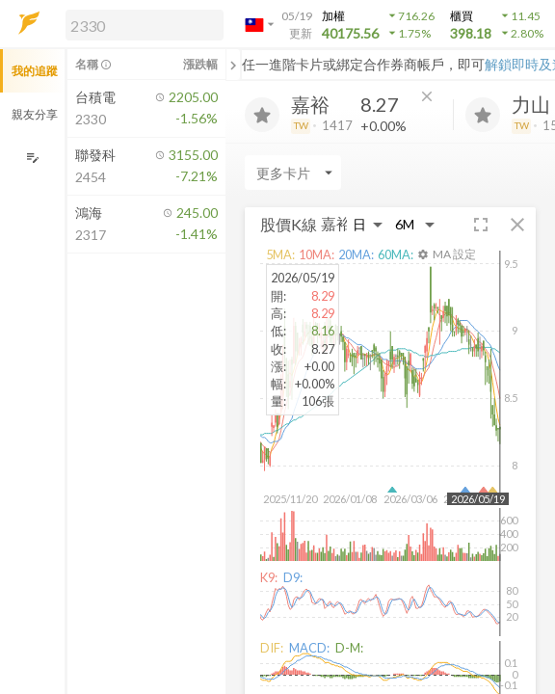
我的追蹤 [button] (35, 71)
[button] (141, 24)
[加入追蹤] (262, 114)
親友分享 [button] (35, 114)
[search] (145, 25)
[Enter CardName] (293, 172)
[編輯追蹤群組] (32, 157)
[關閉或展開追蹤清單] (233, 64)
